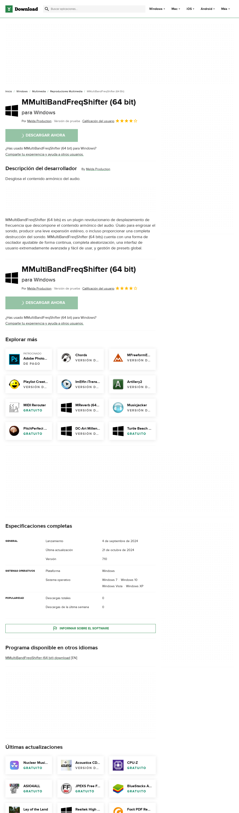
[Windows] (22, 91)
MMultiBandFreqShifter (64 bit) (79, 106)
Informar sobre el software (80, 628)
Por (37, 121)
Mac (174, 9)
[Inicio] (8, 91)
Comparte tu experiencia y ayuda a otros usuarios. (44, 154)
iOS (189, 9)
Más (226, 9)
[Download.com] (21, 9)
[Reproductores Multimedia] (66, 91)
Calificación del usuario (110, 121)
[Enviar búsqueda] (46, 9)
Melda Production (98, 169)
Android (206, 9)
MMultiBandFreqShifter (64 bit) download (37, 658)
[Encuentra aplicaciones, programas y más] (94, 9)
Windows (155, 9)
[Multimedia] (39, 91)
